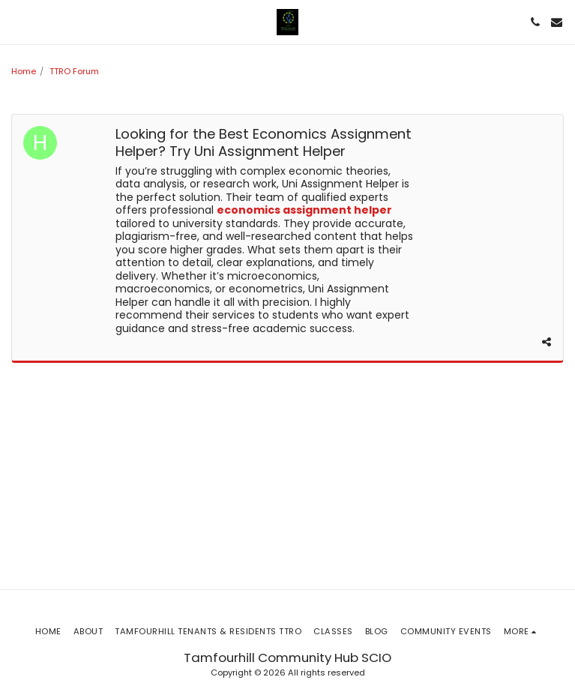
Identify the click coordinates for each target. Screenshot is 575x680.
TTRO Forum (74, 71)
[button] (16, 21)
